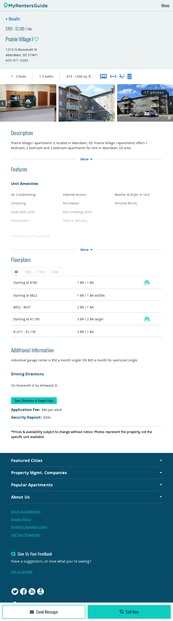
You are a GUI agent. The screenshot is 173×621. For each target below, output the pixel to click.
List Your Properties (25, 535)
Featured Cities (27, 460)
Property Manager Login (29, 527)
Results (14, 19)
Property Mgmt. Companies (39, 472)
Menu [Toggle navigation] (165, 5)
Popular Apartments (32, 484)
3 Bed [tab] (55, 271)
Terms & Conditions (26, 511)
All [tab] (16, 271)
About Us (20, 497)
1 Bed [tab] (27, 271)
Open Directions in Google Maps (33, 400)
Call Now (129, 612)
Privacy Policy (21, 519)
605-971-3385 (17, 60)
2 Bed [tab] (41, 271)
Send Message (44, 612)
